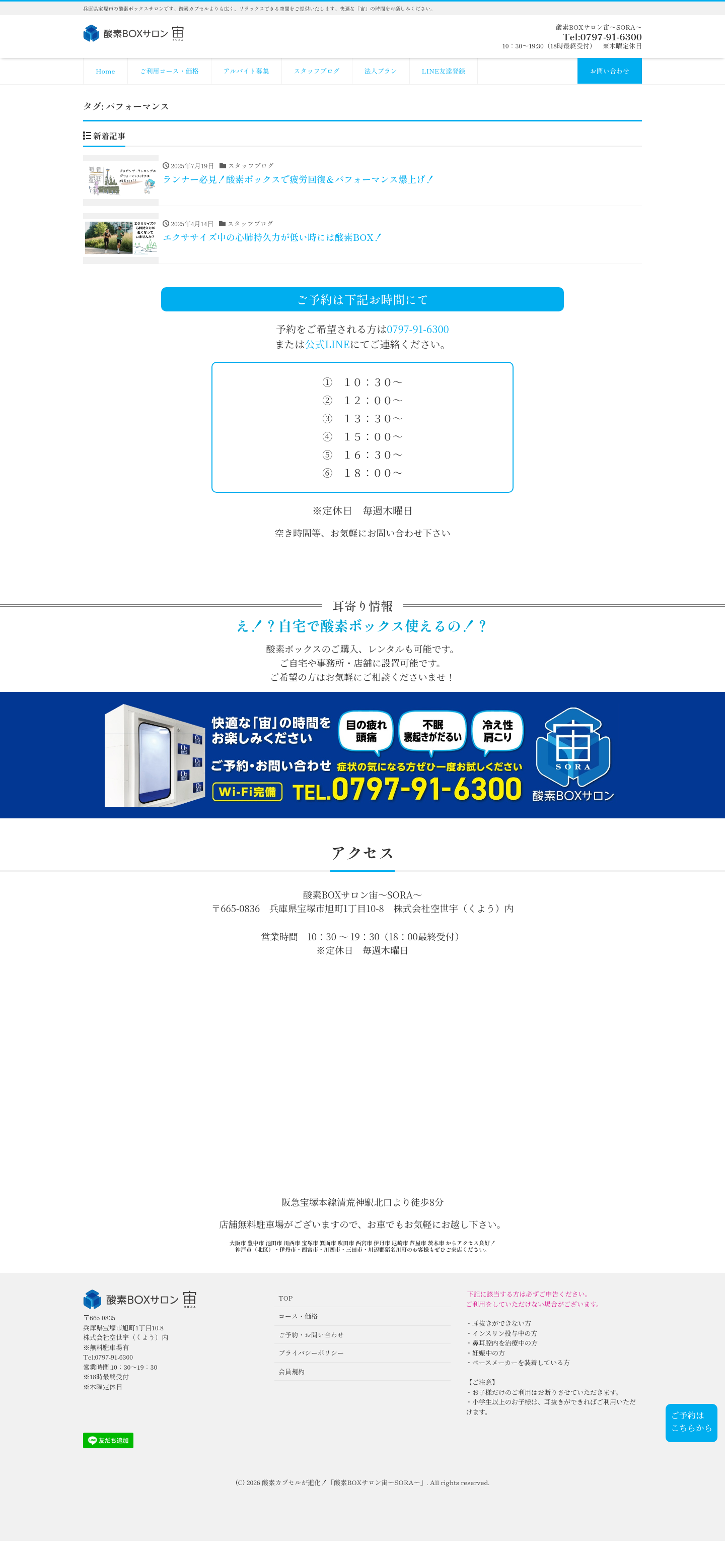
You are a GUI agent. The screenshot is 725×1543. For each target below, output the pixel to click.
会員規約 (291, 1373)
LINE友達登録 (444, 71)
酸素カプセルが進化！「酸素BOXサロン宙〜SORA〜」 (344, 1485)
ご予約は (687, 1415)
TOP (285, 1300)
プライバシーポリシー (311, 1355)
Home (105, 71)
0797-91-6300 (418, 331)
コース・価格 (298, 1318)
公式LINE (327, 346)
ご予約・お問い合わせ (311, 1336)
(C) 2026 (249, 1485)
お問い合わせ (609, 71)
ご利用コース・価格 (169, 71)
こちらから (691, 1428)
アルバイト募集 (246, 71)
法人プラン (381, 71)
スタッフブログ (317, 71)
